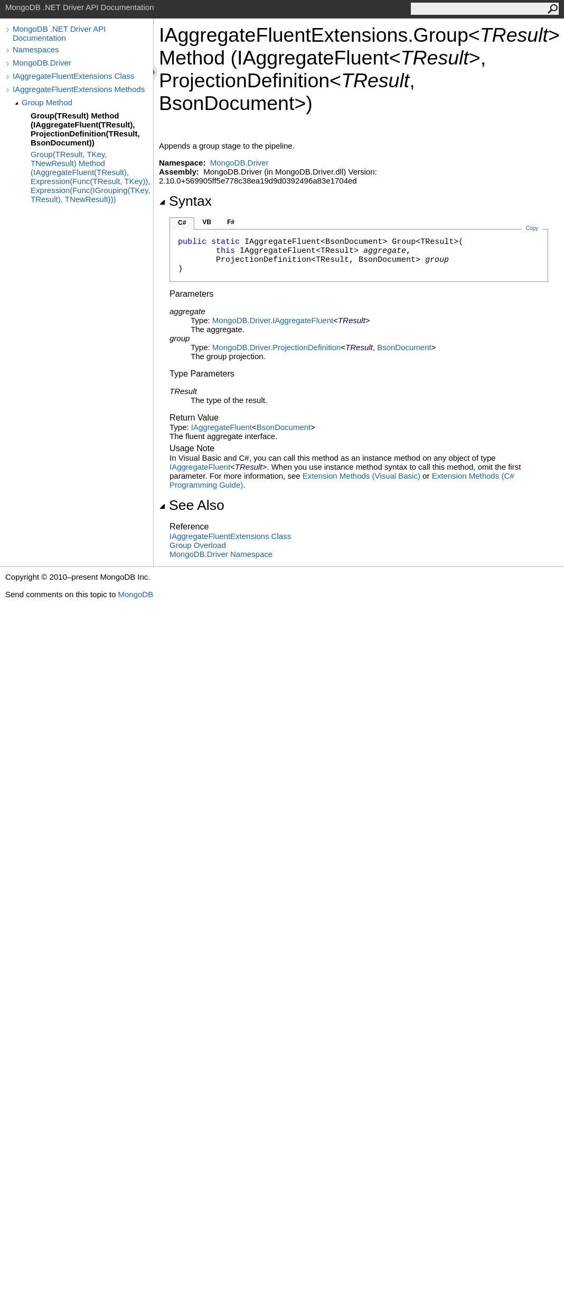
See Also (191, 505)
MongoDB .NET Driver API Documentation (59, 33)
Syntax (185, 201)
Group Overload (198, 545)
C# (182, 222)
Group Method (47, 102)
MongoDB (135, 594)
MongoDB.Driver (42, 62)
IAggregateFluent (221, 427)
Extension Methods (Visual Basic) (361, 475)
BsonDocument (404, 347)
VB (206, 222)
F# (230, 222)
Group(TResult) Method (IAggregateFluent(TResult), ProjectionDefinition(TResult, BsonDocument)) (85, 129)
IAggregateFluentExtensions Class (73, 75)
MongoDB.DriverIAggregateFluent (272, 320)
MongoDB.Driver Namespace (221, 554)
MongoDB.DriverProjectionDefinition (276, 347)
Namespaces (36, 49)
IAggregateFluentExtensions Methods (79, 89)
